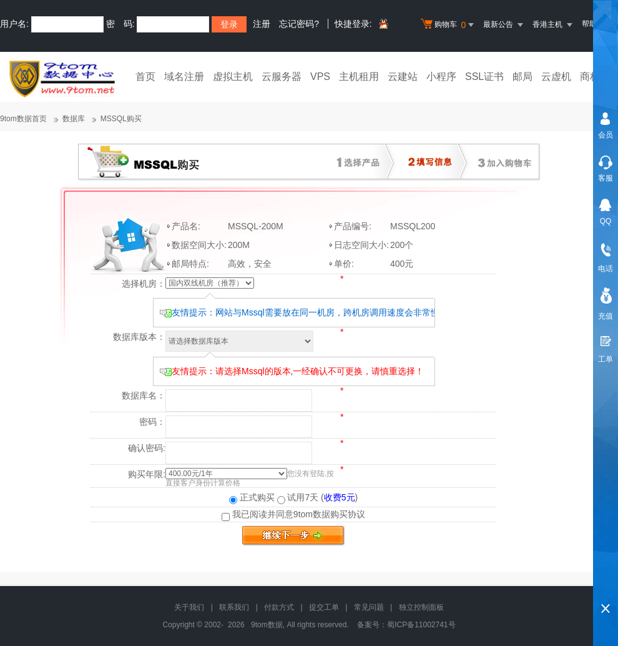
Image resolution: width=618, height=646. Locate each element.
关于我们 (189, 607)
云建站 (403, 76)
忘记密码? (299, 24)
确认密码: (146, 448)
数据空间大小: (199, 245)
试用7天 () (317, 497)
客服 (605, 178)
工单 (605, 359)
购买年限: (146, 474)
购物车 (449, 25)
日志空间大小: (361, 245)
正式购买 (252, 497)
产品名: (186, 226)
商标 (590, 76)
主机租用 (359, 76)
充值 (605, 316)
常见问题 (369, 607)
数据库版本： (139, 337)
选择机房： (143, 284)
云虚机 (556, 76)
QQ (606, 221)
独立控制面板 (421, 607)
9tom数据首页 (23, 118)
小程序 (441, 76)
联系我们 (234, 607)
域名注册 (184, 76)
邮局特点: (190, 264)
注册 (261, 24)
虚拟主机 (233, 76)
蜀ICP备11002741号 (421, 624)
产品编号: (352, 226)
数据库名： (143, 395)
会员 (605, 135)
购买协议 (347, 514)
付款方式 (279, 607)
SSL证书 (484, 76)
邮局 (522, 76)
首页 (145, 76)
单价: (344, 264)
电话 (605, 268)
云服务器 (282, 76)
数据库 (73, 118)
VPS (320, 76)
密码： (152, 422)
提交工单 (324, 607)
